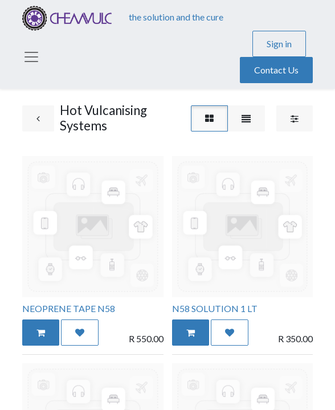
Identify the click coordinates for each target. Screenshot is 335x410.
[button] (40, 332)
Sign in (279, 43)
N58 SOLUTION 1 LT (215, 308)
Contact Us (276, 69)
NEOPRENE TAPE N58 (68, 308)
